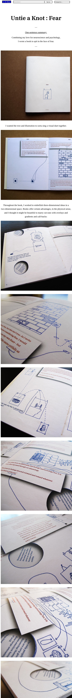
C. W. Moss (6, 2)
